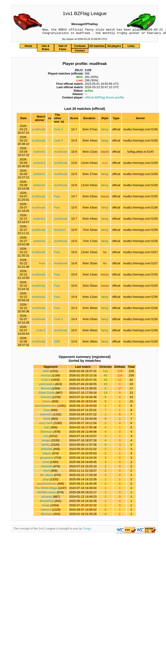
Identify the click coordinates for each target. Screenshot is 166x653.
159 (131, 376)
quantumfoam (47, 485)
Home (28, 47)
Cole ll (58, 130)
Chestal (45, 398)
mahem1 (39, 153)
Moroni (46, 389)
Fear (57, 197)
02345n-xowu (46, 493)
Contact (80, 52)
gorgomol (47, 459)
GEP (57, 342)
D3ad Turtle (47, 394)
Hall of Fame (63, 49)
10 (131, 398)
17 (131, 389)
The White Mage (46, 489)
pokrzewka (46, 385)
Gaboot (46, 511)
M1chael (46, 515)
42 (131, 381)
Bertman (47, 433)
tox (46, 437)
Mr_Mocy (46, 476)
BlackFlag (47, 502)
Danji (46, 506)
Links (131, 47)
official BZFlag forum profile (104, 98)
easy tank (45, 424)
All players (114, 47)
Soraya (46, 376)
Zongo (87, 530)
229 (131, 372)
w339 (46, 420)
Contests (80, 47)
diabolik (46, 467)
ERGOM (46, 450)
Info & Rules (46, 49)
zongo (46, 441)
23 (131, 385)
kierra (47, 402)
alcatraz (46, 498)
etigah (46, 454)
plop (46, 480)
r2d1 (47, 428)
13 (131, 394)
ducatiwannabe (46, 407)
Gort (47, 472)
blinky (46, 446)
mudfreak (38, 130)
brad (46, 463)
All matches (96, 47)
